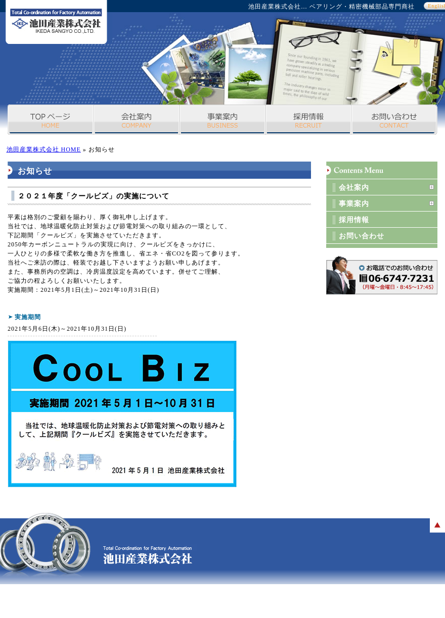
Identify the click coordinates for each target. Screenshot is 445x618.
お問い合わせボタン (381, 275)
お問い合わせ (394, 120)
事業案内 (222, 120)
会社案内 (137, 120)
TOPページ (51, 120)
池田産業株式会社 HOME (44, 149)
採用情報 (308, 120)
